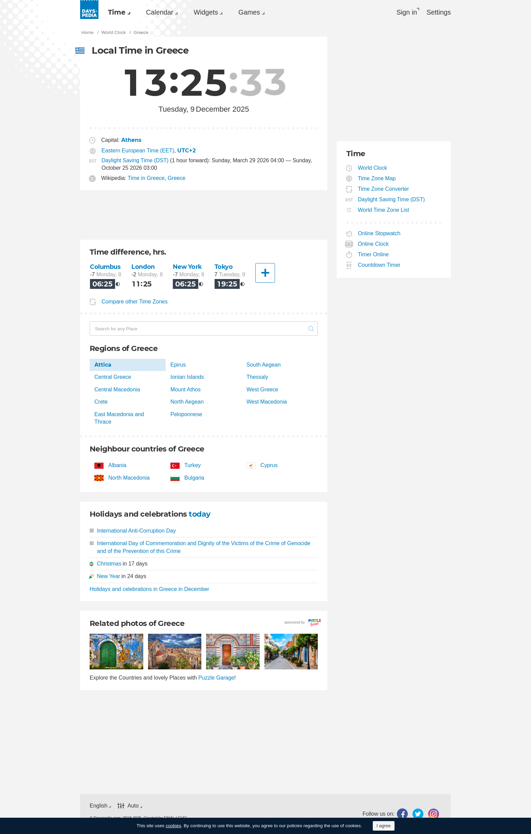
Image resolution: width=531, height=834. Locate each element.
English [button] (98, 806)
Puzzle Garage (216, 678)
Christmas (109, 564)
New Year (108, 576)
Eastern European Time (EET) (138, 150)
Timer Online (373, 254)
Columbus (105, 266)
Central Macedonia (117, 389)
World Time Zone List (383, 210)
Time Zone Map (377, 178)
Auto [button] (133, 806)
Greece (176, 178)
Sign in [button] (407, 12)
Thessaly (257, 377)
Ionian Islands (187, 377)
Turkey (192, 465)
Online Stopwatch (379, 233)
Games (249, 12)
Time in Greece (146, 178)
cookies (173, 825)
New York (187, 266)
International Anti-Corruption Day (133, 531)
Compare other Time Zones (135, 301)
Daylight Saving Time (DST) (135, 160)
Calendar (159, 12)
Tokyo (224, 266)
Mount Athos (185, 389)
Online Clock (373, 244)
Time (117, 12)
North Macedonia (129, 478)
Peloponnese (186, 414)
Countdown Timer (379, 265)
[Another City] (265, 273)
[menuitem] (117, 12)
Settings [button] (438, 12)
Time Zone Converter (383, 189)
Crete (101, 402)
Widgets (206, 12)
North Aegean (187, 402)
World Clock (372, 168)
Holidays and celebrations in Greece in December (149, 589)
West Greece (262, 389)
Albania (117, 465)
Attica (102, 365)
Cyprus (269, 465)
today (199, 514)
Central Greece (112, 377)
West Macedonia (266, 402)
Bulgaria (194, 478)
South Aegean (263, 365)
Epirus (178, 365)
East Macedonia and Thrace (119, 418)
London (142, 266)
